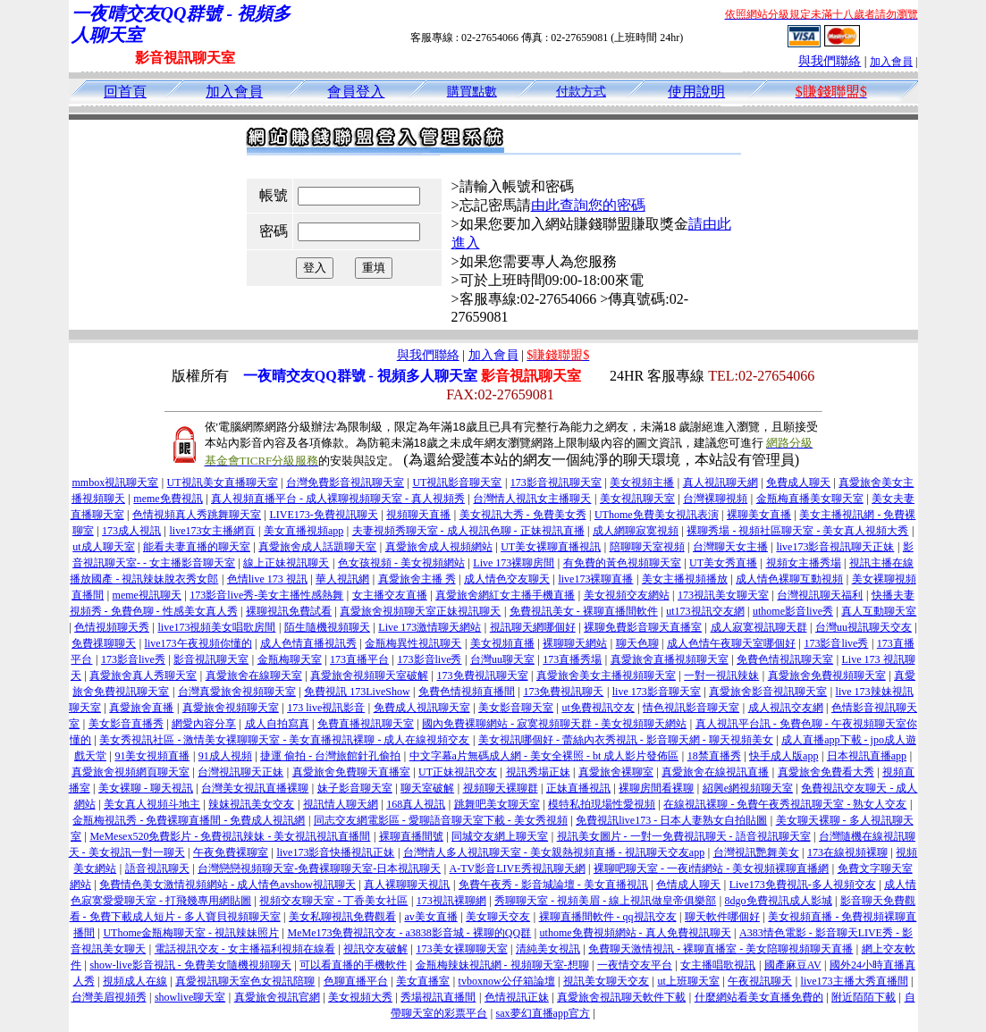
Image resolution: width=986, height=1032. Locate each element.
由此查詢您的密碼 (588, 205)
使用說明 (696, 91)
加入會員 (891, 61)
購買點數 (472, 91)
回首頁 (125, 91)
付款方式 (581, 91)
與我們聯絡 (829, 61)
